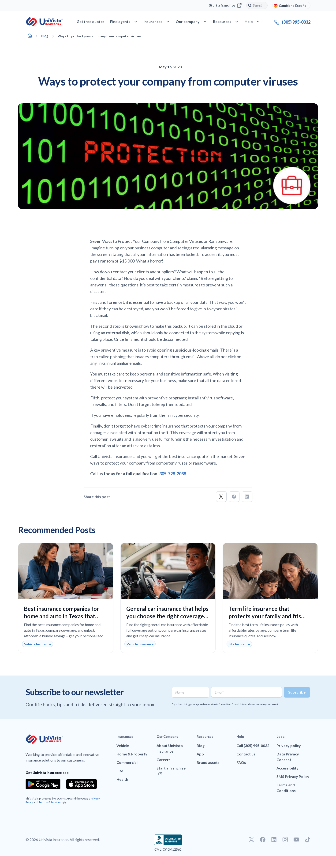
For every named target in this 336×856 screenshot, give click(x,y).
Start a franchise (225, 5)
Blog (45, 36)
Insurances (124, 737)
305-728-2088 (172, 473)
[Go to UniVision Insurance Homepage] (44, 22)
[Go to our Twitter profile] (251, 839)
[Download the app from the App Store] (81, 784)
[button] (221, 496)
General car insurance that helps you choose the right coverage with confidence (167, 616)
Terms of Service (49, 802)
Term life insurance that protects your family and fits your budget (264, 616)
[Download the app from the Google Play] (43, 784)
